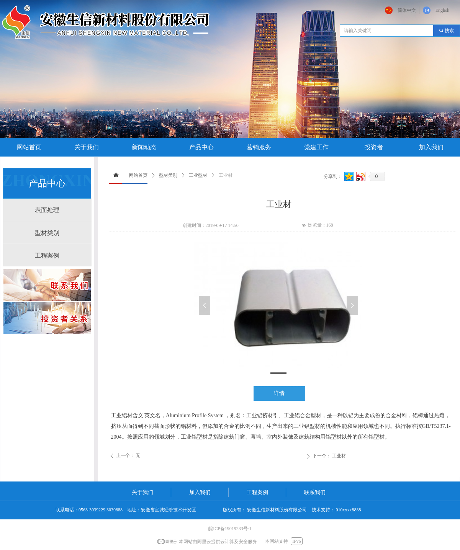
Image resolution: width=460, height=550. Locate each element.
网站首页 (138, 175)
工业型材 (198, 175)
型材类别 (168, 175)
